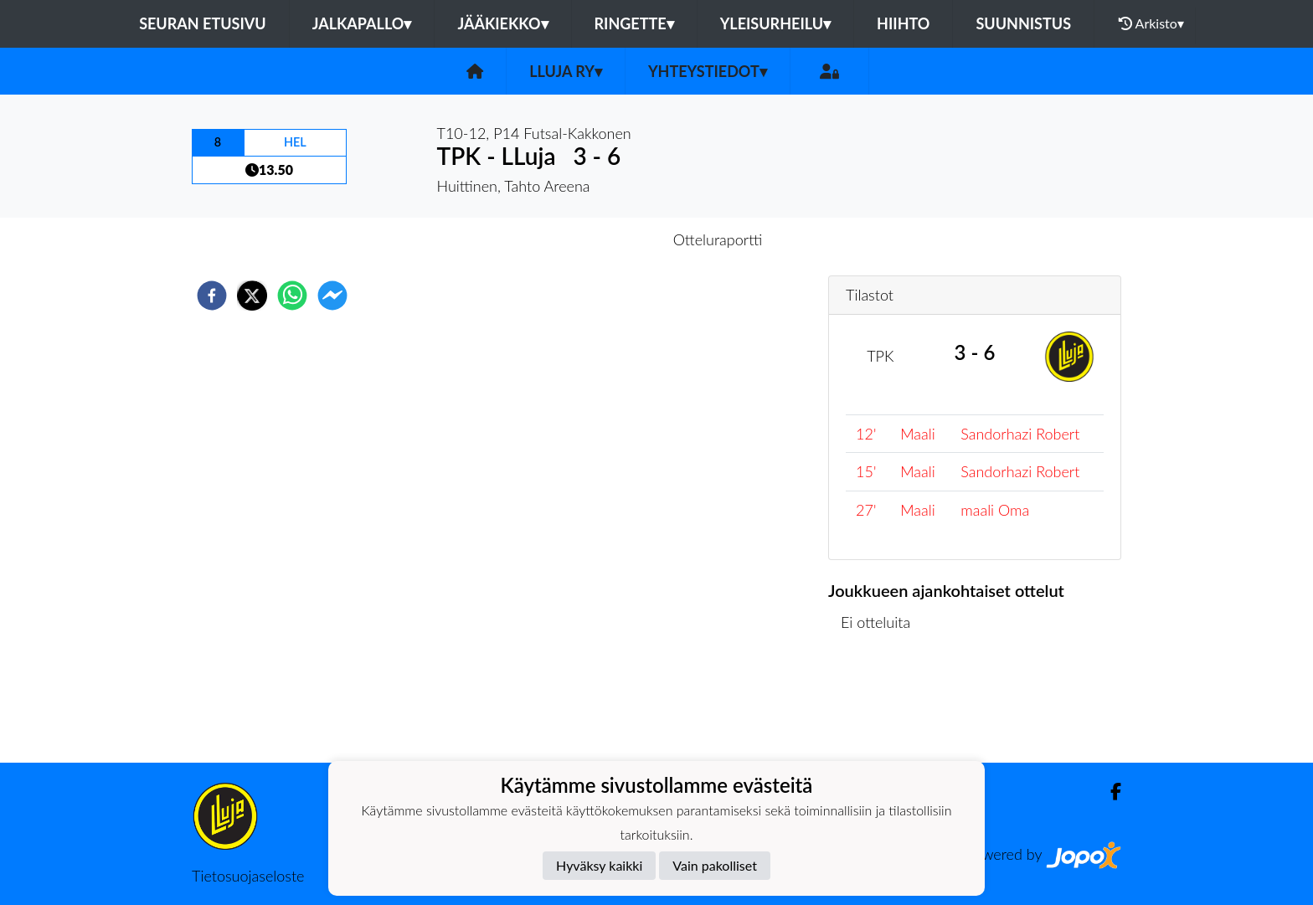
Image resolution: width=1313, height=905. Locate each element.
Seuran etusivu (202, 23)
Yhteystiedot (707, 71)
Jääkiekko (502, 23)
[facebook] (212, 295)
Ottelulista (882, 706)
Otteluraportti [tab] (718, 239)
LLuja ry (565, 71)
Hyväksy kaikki (599, 865)
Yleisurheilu (775, 23)
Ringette (634, 23)
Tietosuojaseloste (248, 875)
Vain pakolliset (714, 865)
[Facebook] (1109, 791)
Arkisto (1151, 23)
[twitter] (252, 295)
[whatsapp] (292, 295)
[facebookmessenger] (332, 295)
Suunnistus (1023, 23)
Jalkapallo (362, 23)
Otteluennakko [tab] (598, 239)
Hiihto (903, 23)
